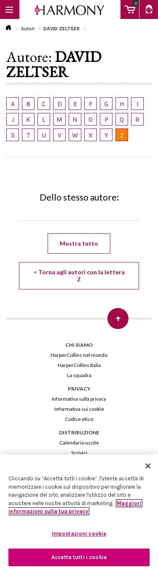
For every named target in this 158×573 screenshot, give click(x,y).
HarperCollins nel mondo (79, 355)
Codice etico (79, 419)
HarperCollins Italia (79, 365)
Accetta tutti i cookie (79, 557)
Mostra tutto (79, 243)
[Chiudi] (148, 466)
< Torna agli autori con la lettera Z (79, 275)
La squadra (79, 375)
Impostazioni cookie (79, 533)
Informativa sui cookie (79, 409)
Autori (28, 29)
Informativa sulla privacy (79, 399)
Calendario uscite (79, 442)
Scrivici (79, 453)
